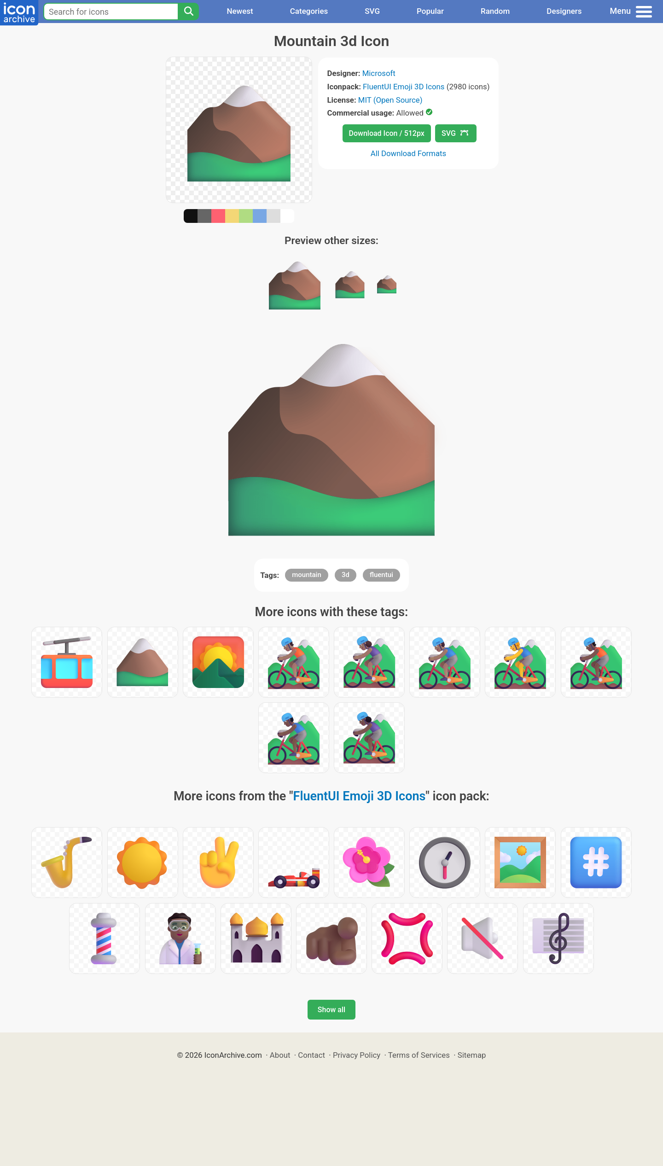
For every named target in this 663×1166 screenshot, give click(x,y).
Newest (240, 11)
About (280, 1055)
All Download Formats (409, 153)
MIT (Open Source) (390, 100)
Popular (430, 11)
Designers (564, 11)
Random (495, 11)
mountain (306, 575)
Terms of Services (419, 1055)
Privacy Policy (356, 1055)
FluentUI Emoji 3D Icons (403, 86)
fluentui (381, 575)
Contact (311, 1055)
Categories (309, 11)
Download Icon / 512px (387, 133)
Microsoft (378, 73)
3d (345, 575)
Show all (331, 1009)
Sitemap (472, 1055)
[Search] (188, 11)
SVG (372, 11)
